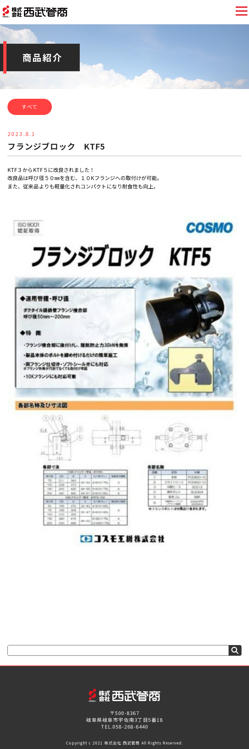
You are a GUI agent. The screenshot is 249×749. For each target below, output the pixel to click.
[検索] (235, 650)
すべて (29, 106)
